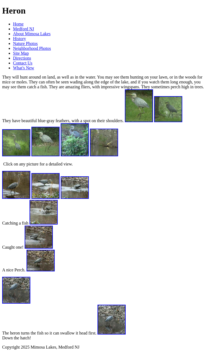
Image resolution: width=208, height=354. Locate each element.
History (19, 38)
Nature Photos (25, 43)
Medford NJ (23, 29)
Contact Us (22, 63)
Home (18, 24)
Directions (22, 58)
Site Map (21, 53)
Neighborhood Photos (32, 48)
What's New (23, 68)
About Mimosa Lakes (32, 33)
